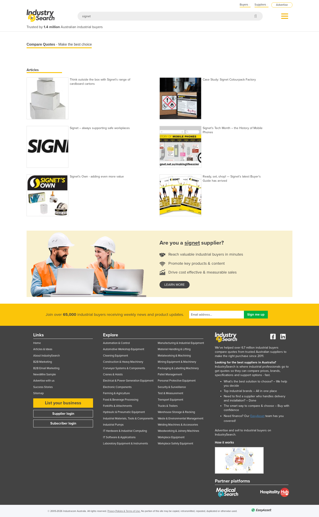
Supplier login (63, 413)
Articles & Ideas (42, 349)
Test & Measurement (170, 393)
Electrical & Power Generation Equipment (128, 380)
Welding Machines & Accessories (178, 424)
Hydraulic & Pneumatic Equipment (124, 412)
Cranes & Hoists (113, 374)
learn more (174, 285)
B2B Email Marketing (46, 368)
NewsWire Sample (44, 374)
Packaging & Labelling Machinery (178, 368)
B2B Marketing (42, 362)
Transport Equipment (170, 399)
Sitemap (38, 393)
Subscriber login (63, 423)
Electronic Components (117, 387)
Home (37, 343)
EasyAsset (257, 416)
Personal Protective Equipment (177, 380)
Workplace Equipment (171, 437)
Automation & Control (116, 343)
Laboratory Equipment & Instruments (125, 443)
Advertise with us (43, 380)
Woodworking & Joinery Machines (178, 431)
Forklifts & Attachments (117, 406)
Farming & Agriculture (116, 393)
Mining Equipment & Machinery (177, 362)
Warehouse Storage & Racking (176, 412)
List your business (63, 403)
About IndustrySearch (46, 355)
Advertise (282, 5)
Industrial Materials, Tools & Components (128, 418)
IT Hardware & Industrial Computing (125, 431)
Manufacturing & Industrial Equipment (181, 343)
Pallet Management (170, 374)
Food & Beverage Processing (120, 399)
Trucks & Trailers (168, 406)
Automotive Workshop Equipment (123, 349)
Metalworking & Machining (174, 355)
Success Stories (43, 387)
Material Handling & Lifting (174, 349)
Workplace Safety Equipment (175, 443)
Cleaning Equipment (115, 355)
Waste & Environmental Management (180, 418)
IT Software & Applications (119, 437)
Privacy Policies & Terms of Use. (123, 511)
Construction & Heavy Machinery (123, 362)
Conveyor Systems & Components (124, 368)
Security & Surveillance (172, 387)
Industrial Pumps (113, 424)
